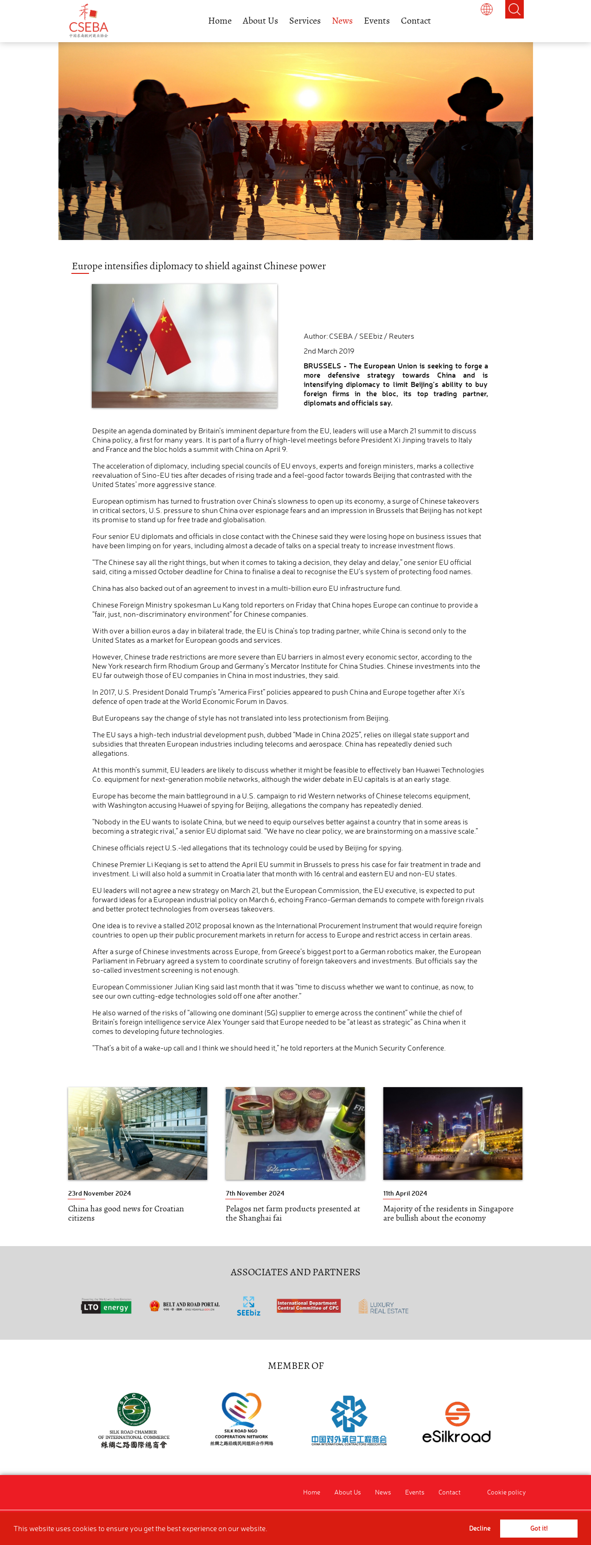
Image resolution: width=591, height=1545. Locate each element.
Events (377, 20)
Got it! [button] (538, 1528)
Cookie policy (506, 1492)
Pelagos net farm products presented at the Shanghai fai (293, 1213)
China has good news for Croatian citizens (126, 1213)
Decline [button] (479, 1528)
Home (220, 20)
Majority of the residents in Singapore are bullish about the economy (448, 1213)
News (342, 20)
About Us (260, 20)
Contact (416, 20)
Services (305, 20)
